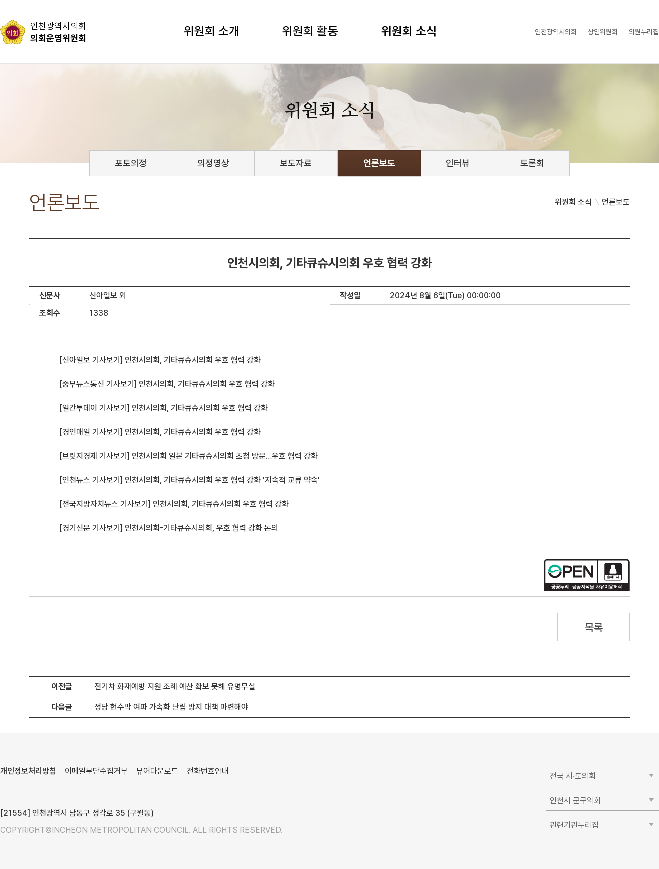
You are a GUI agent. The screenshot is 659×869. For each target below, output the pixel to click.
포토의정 (131, 163)
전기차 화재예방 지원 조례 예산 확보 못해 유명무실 (174, 686)
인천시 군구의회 (575, 800)
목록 (593, 627)
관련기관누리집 (574, 825)
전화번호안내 (208, 771)
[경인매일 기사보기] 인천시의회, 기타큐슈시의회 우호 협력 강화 (160, 432)
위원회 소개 (211, 31)
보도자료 (296, 163)
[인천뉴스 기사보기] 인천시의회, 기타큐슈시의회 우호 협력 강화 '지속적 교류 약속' (189, 480)
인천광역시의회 (556, 32)
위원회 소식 (409, 31)
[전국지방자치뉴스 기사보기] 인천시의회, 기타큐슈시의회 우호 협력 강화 (174, 504)
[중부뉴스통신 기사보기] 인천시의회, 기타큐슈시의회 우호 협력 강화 (167, 384)
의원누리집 (644, 32)
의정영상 (213, 163)
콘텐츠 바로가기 (25, 0)
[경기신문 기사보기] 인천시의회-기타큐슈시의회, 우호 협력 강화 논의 (168, 528)
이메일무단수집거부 (96, 771)
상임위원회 (603, 32)
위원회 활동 (310, 31)
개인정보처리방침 (28, 771)
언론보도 (379, 163)
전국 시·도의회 (573, 776)
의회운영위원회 (58, 31)
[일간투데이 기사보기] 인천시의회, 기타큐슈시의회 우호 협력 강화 (163, 408)
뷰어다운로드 (157, 771)
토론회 (532, 163)
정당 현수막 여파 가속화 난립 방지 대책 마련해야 (171, 707)
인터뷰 (458, 163)
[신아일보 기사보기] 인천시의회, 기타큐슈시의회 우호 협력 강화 (160, 360)
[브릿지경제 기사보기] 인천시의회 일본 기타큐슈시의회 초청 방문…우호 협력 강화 (188, 456)
